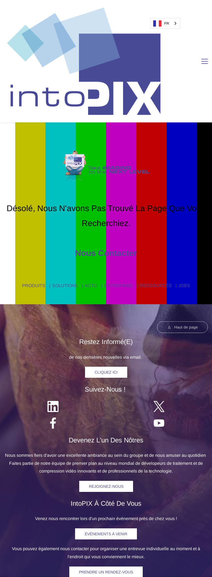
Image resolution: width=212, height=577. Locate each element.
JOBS (184, 197)
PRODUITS (33, 197)
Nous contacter (106, 164)
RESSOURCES (156, 197)
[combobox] (165, 23)
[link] (106, 64)
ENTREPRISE (118, 197)
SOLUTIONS (65, 197)
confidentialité (143, 559)
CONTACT (166, 509)
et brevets (187, 559)
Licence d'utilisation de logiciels (106, 567)
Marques (168, 559)
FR (161, 23)
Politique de (118, 559)
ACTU (91, 197)
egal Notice (89, 559)
